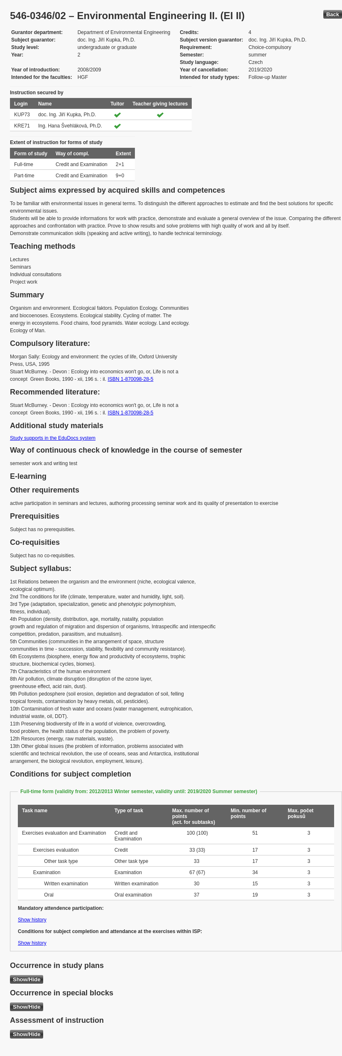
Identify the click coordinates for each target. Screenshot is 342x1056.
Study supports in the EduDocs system (52, 438)
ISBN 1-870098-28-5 (130, 379)
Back (332, 14)
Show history (32, 920)
